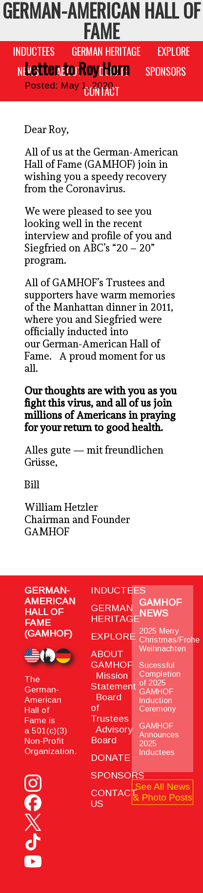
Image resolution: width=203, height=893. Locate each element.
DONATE (110, 758)
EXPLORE (174, 51)
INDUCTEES (34, 51)
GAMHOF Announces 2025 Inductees (159, 738)
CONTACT (102, 91)
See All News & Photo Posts (162, 791)
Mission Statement (113, 680)
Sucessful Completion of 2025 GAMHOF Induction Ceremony (160, 687)
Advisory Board (112, 734)
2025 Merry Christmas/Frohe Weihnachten (169, 639)
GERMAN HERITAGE (106, 51)
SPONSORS (165, 71)
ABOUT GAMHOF (112, 659)
